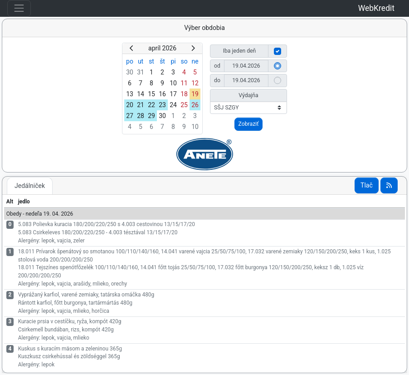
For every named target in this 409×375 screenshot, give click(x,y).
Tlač (366, 185)
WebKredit (376, 8)
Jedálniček (30, 185)
